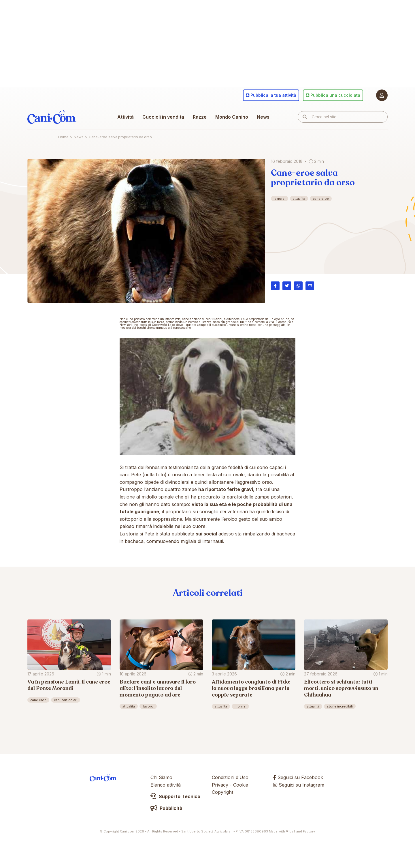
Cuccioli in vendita (163, 117)
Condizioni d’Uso (230, 777)
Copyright (222, 792)
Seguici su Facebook (298, 777)
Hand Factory (304, 831)
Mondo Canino (231, 117)
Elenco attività (165, 785)
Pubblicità (166, 808)
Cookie (240, 785)
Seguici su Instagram (298, 785)
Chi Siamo (161, 777)
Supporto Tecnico (175, 796)
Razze (200, 117)
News (263, 117)
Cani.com (51, 117)
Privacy (220, 785)
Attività (125, 117)
